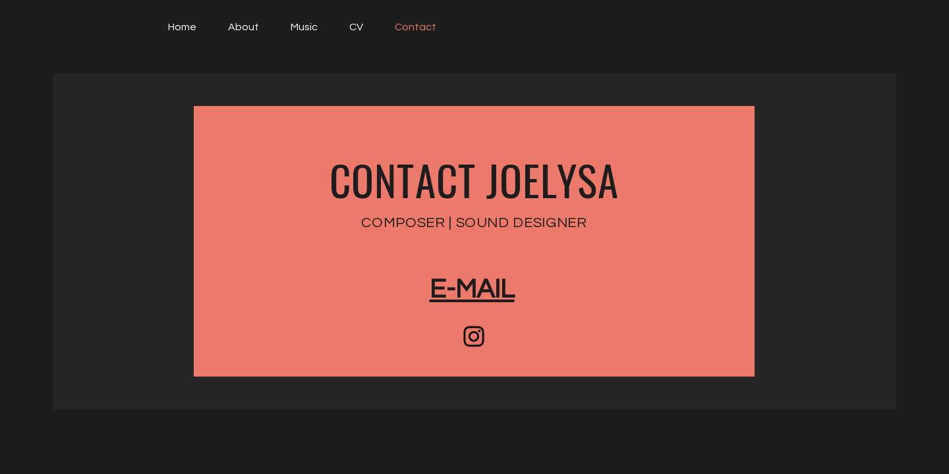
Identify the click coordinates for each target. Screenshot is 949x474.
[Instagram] (474, 336)
